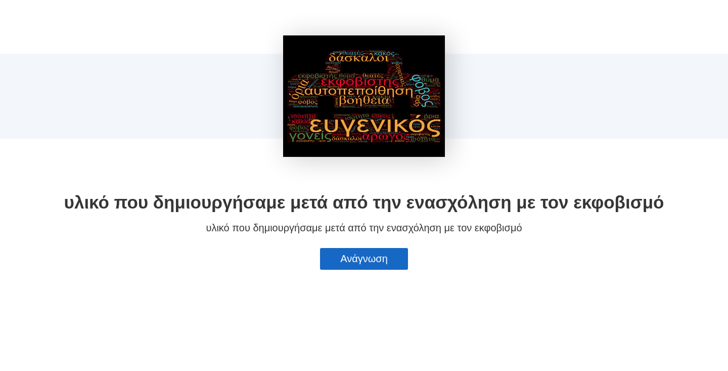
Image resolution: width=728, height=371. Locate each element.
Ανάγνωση (364, 258)
